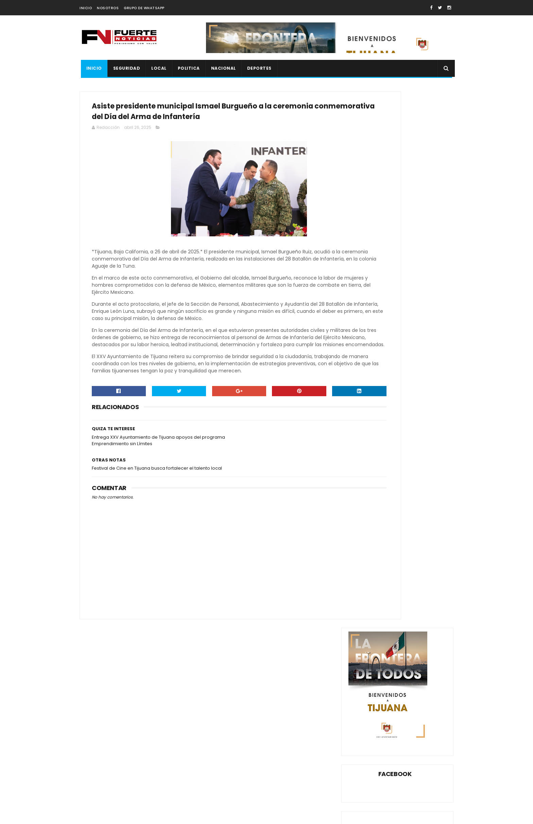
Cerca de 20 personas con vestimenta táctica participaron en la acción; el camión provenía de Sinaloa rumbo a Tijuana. (137, 772)
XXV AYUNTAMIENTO (394, 568)
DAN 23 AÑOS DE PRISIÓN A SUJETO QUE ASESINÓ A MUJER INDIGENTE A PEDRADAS (414, 375)
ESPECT (359, 520)
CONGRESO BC (367, 508)
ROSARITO (418, 544)
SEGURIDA (362, 556)
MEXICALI (408, 532)
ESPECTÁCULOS (391, 520)
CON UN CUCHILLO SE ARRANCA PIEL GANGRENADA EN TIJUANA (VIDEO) (409, 339)
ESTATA (422, 520)
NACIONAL (222, 68)
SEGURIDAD (125, 68)
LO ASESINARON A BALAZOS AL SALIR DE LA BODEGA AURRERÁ (412, 407)
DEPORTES (258, 68)
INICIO (86, 8)
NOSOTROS (108, 8)
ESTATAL (360, 532)
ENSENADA (429, 508)
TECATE (419, 556)
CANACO (401, 496)
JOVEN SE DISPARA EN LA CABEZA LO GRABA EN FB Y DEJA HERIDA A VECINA (413, 438)
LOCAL (158, 68)
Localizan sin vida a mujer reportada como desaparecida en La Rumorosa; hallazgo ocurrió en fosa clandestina (133, 744)
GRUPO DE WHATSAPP (144, 8)
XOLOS (358, 568)
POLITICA (187, 68)
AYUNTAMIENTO (367, 496)
